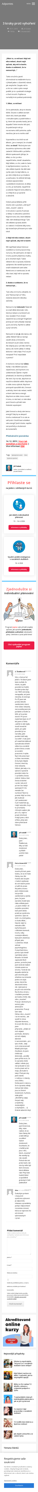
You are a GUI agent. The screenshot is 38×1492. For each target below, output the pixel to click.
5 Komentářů (24, 31)
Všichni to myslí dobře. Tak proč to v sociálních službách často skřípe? (23, 1363)
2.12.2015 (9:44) (20, 674)
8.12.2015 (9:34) (24, 1120)
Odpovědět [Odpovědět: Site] (27, 1190)
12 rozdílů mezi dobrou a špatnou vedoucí (23, 1423)
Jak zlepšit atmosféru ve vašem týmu (23, 1435)
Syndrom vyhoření (12, 458)
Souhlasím (19, 1485)
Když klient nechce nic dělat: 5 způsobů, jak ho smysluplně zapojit (23, 1375)
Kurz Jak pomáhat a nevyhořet (16, 442)
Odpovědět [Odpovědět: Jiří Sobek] (27, 832)
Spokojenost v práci (17, 455)
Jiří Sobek (26, 29)
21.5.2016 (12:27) (24, 1190)
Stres (25, 455)
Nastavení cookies (10, 1480)
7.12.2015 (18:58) (20, 866)
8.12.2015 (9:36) (24, 835)
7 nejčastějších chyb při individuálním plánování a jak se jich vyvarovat (24, 1399)
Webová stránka (12, 1273)
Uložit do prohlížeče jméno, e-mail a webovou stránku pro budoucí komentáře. (18, 1286)
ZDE (23, 446)
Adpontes (7, 3)
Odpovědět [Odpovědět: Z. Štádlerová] (27, 671)
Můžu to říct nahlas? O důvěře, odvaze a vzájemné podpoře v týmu (23, 1387)
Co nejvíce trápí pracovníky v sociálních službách (23, 1411)
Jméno (9, 1257)
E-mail (9, 1265)
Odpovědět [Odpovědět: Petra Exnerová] (27, 863)
